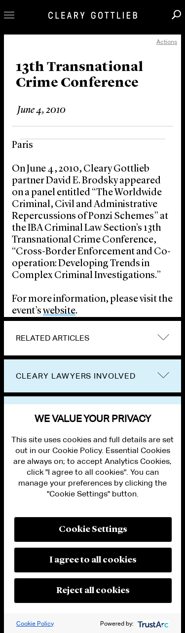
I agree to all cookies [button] (93, 560)
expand (163, 337)
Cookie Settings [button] (93, 529)
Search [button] (176, 14)
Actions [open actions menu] (166, 41)
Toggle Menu (9, 15)
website (59, 311)
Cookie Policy (35, 623)
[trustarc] (152, 623)
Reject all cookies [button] (93, 590)
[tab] (92, 338)
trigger (163, 375)
